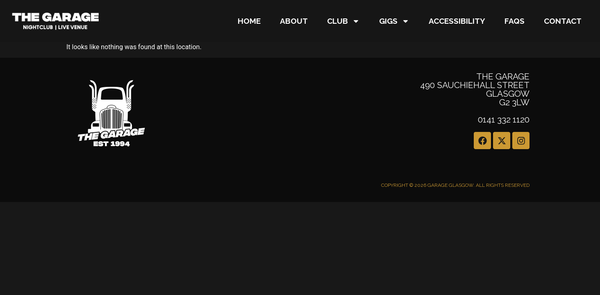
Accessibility (457, 20)
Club (343, 21)
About (294, 20)
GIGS (394, 21)
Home (249, 20)
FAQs (515, 20)
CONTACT (563, 20)
